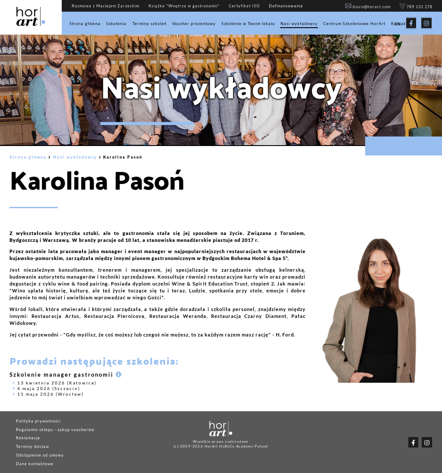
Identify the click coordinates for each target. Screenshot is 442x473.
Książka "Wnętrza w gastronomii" (184, 6)
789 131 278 (415, 6)
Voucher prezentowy (194, 23)
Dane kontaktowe (35, 463)
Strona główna (85, 23)
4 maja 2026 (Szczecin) (46, 388)
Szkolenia (116, 23)
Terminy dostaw (32, 446)
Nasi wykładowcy (299, 23)
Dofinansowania (286, 6)
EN (398, 24)
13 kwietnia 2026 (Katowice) (55, 382)
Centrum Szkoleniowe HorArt (354, 23)
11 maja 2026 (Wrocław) (48, 394)
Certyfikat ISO (244, 6)
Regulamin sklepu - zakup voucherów (55, 429)
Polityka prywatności (38, 420)
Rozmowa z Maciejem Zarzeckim (105, 6)
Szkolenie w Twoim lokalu (248, 23)
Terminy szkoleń (150, 23)
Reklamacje (28, 437)
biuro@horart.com (367, 6)
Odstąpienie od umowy (40, 455)
